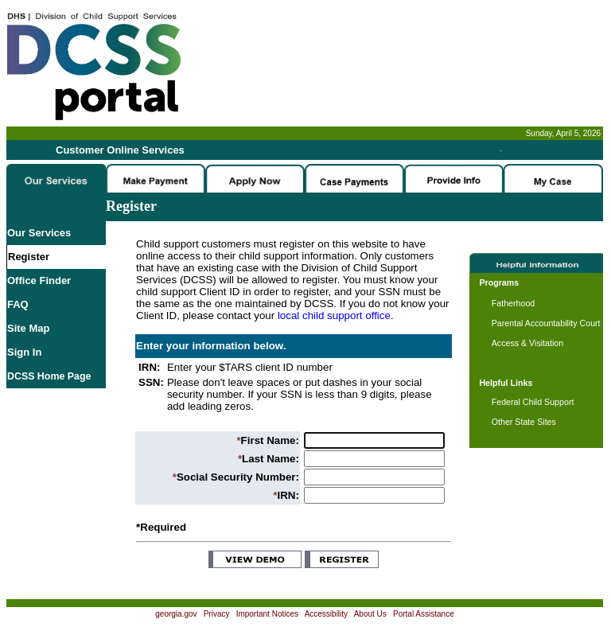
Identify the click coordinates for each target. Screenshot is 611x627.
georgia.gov (176, 613)
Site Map (28, 328)
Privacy (217, 613)
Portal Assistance (423, 613)
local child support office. (336, 315)
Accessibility (326, 613)
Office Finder (39, 280)
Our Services (39, 233)
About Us (370, 613)
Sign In (24, 352)
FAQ (18, 304)
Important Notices (267, 613)
